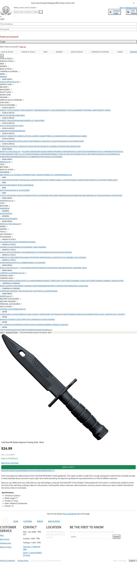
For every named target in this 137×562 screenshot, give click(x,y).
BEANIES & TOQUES (95, 195)
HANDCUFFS (28, 257)
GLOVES (44, 175)
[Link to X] (109, 521)
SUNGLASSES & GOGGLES (10, 314)
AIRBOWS (4, 131)
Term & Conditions (7, 560)
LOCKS (86, 314)
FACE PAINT (62, 314)
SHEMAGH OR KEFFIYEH (112, 195)
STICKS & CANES (102, 151)
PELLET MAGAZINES (37, 120)
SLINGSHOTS (60, 252)
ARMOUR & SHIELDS (8, 257)
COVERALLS (4, 309)
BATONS (19, 257)
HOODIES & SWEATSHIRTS (79, 180)
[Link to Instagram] (98, 521)
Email (26, 555)
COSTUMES (13, 309)
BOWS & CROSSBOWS (23, 252)
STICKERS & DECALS (15, 319)
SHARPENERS (14, 157)
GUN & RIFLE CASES (15, 146)
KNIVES (40, 521)
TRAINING (31, 242)
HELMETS (83, 195)
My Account (4, 539)
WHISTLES (22, 324)
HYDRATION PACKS (45, 268)
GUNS (15, 521)
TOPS (2, 330)
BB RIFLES (13, 115)
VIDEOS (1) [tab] (50, 470)
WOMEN (59, 52)
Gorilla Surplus (39, 560)
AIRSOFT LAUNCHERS (51, 110)
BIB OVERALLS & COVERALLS (11, 175)
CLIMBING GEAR (108, 281)
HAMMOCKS (40, 281)
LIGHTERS (14, 324)
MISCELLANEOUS (61, 324)
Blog (2, 535)
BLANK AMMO (81, 136)
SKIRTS (14, 219)
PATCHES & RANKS (30, 319)
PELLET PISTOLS (6, 126)
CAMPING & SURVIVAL (100, 52)
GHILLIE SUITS (31, 291)
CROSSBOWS (13, 131)
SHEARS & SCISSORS (106, 154)
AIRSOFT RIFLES (20, 110)
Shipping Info (5, 543)
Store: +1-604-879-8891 (32, 553)
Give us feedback (69, 514)
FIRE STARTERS (34, 286)
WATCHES (30, 324)
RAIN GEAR (112, 180)
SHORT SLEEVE (19, 180)
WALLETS (68, 175)
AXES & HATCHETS (7, 252)
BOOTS (3, 190)
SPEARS (50, 154)
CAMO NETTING (51, 314)
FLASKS (36, 324)
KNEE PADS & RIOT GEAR (99, 314)
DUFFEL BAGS (72, 268)
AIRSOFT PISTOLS (7, 110)
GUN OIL (26, 146)
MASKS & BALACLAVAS (19, 195)
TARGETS (3, 146)
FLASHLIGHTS (70, 154)
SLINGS (61, 141)
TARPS (2, 291)
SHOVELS (51, 252)
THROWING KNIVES (61, 151)
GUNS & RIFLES (7, 52)
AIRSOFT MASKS (104, 110)
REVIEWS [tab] (22, 470)
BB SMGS (21, 115)
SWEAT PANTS (17, 185)
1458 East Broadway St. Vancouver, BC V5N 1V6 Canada (55, 534)
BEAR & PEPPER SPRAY (9, 286)
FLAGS (48, 319)
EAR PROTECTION (37, 146)
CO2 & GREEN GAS (35, 136)
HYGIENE (3, 281)
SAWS (45, 252)
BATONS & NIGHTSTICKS (78, 151)
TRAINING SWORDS (39, 154)
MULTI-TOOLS (59, 154)
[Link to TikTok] (103, 521)
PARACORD (9, 291)
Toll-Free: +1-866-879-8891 (31, 548)
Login (68, 41)
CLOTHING (27, 521)
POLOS (38, 180)
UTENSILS (18, 281)
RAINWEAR (44, 286)
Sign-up (23, 47)
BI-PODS (80, 141)
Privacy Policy (23, 560)
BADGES (3, 319)
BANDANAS (64, 195)
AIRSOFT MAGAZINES (8, 120)
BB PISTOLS (4, 115)
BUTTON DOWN (47, 180)
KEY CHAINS (5, 324)
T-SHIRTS (3, 180)
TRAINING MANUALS (75, 314)
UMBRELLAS (49, 324)
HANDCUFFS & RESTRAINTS (87, 154)
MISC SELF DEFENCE (78, 257)
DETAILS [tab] (15, 470)
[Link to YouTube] (88, 521)
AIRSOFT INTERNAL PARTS (87, 110)
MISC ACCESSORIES (37, 262)
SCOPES (19, 141)
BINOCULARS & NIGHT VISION (33, 314)
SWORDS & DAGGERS (8, 247)
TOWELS (93, 281)
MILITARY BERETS (53, 195)
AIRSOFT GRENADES (35, 110)
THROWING (22, 242)
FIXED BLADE (13, 242)
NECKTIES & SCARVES (37, 195)
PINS (53, 319)
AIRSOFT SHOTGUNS (68, 110)
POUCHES (24, 268)
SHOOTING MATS (68, 146)
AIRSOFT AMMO (6, 136)
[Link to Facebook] (93, 521)
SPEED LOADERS (68, 136)
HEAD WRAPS (74, 195)
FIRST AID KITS (20, 291)
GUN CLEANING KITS (52, 146)
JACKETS (3, 213)
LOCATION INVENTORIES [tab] (36, 470)
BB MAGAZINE (23, 120)
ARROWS (21, 131)
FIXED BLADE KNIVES (44, 151)
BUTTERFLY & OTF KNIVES (21, 154)
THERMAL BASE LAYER (32, 175)
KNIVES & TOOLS (28, 52)
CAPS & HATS (5, 195)
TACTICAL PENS (64, 257)
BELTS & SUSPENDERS (56, 175)
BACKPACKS (33, 268)
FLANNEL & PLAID (61, 180)
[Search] (26, 11)
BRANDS (133, 52)
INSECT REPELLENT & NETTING (57, 281)
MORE (120, 52)
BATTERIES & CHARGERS (52, 136)
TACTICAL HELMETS (117, 314)
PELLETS (24, 136)
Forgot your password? (9, 36)
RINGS (42, 324)
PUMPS (99, 281)
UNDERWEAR (28, 185)
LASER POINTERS (29, 141)
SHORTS (8, 185)
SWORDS (91, 151)
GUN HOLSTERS (70, 141)
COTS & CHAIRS (28, 281)
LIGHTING (119, 281)
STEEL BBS (17, 136)
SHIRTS (10, 180)
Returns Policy (5, 547)
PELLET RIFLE (18, 126)
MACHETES (113, 151)
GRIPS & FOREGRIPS (8, 141)
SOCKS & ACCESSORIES (20, 190)
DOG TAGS (41, 319)
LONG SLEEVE (30, 180)
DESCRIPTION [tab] (6, 470)
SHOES (8, 190)
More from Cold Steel (9, 463)
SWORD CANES (32, 247)
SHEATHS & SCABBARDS (29, 157)
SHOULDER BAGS (60, 268)
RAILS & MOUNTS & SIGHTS (47, 141)
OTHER (77, 146)
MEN (45, 52)
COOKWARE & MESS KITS (80, 281)
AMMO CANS (23, 286)
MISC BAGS (82, 268)
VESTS (106, 180)
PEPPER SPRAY (39, 257)
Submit (116, 537)
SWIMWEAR (4, 208)
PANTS (2, 185)
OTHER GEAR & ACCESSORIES (50, 157)
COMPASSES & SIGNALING (77, 286)
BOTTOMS (27, 330)
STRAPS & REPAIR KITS (58, 286)
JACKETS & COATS (97, 180)
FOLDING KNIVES (29, 151)
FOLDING (4, 242)
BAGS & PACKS (77, 52)
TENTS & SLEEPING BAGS (47, 291)
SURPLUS (22, 309)
